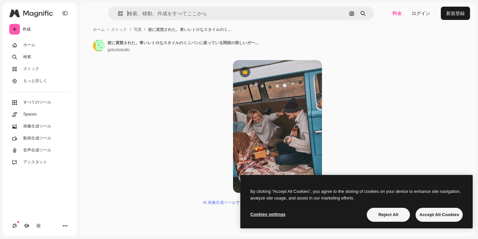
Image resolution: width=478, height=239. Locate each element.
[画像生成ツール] (39, 126)
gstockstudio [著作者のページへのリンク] (119, 49)
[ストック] (39, 69)
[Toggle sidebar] (65, 13)
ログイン (421, 13)
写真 (138, 29)
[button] (118, 13)
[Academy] (26, 225)
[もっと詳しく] (39, 81)
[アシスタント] (39, 162)
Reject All (388, 214)
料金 (397, 13)
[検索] (39, 57)
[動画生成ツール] (39, 138)
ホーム (99, 29)
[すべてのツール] (39, 102)
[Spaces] (39, 114)
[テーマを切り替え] (38, 225)
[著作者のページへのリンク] (99, 45)
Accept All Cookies (439, 214)
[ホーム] (39, 45)
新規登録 (455, 13)
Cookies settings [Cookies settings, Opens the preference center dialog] (267, 214)
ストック (119, 29)
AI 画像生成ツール (219, 202)
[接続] (14, 225)
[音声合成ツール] (39, 150)
